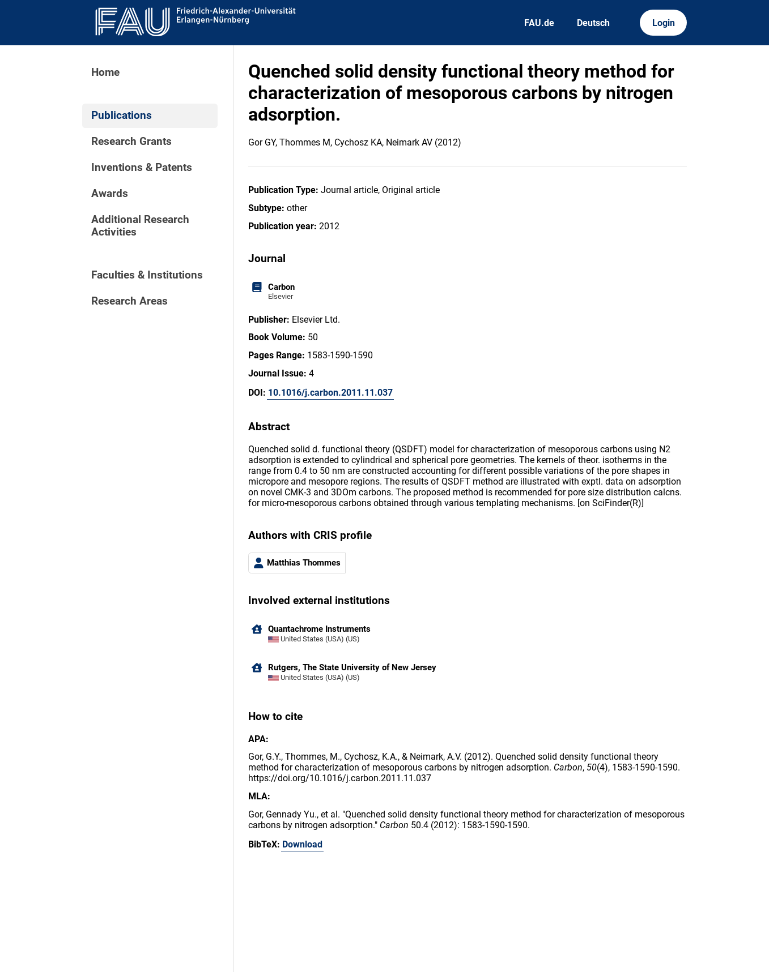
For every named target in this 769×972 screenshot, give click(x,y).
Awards (109, 193)
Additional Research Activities (140, 225)
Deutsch (593, 23)
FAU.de (539, 23)
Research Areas (129, 301)
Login (663, 23)
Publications (121, 115)
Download (302, 844)
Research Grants (131, 141)
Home (105, 72)
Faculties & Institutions (147, 275)
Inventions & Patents (141, 167)
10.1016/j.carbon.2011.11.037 (330, 392)
